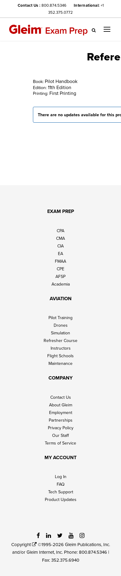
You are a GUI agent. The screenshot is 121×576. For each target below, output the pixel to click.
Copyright (24, 544)
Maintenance (60, 363)
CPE (60, 269)
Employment (60, 412)
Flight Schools (60, 356)
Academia (61, 284)
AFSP (60, 276)
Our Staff (60, 435)
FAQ (61, 484)
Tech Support (60, 492)
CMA (60, 238)
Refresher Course (60, 340)
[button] (107, 29)
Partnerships (61, 420)
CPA (60, 231)
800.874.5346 (53, 5)
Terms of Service (60, 443)
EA (60, 253)
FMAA (60, 261)
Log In (60, 476)
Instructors (61, 348)
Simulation (60, 333)
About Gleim (60, 405)
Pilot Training (60, 318)
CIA (60, 246)
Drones (61, 325)
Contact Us (60, 397)
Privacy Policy (60, 428)
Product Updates (61, 499)
